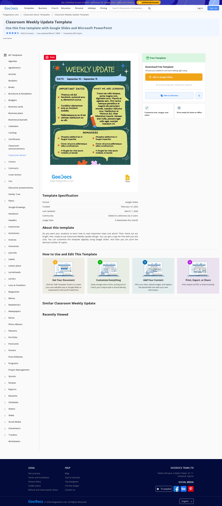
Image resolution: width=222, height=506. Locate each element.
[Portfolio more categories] (5, 337)
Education (66, 8)
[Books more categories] (5, 87)
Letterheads (14, 272)
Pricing (103, 8)
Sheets (11, 408)
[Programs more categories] (5, 364)
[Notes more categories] (5, 318)
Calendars (13, 126)
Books (11, 87)
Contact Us (70, 489)
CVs (10, 181)
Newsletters (14, 304)
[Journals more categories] (5, 253)
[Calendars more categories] (5, 126)
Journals (12, 252)
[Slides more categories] (5, 416)
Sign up (213, 8)
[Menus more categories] (5, 298)
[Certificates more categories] (5, 139)
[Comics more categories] (5, 162)
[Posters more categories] (5, 351)
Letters (12, 278)
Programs (13, 363)
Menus (11, 298)
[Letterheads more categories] (5, 272)
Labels (11, 259)
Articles (12, 74)
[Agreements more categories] (5, 68)
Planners (12, 330)
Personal (79, 8)
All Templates (13, 55)
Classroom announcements (16, 147)
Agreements (14, 67)
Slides (11, 415)
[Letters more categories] (5, 279)
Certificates (14, 139)
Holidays (92, 8)
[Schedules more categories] (5, 403)
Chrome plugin (72, 485)
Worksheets (14, 441)
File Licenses (34, 473)
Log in (200, 8)
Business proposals (17, 119)
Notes (11, 317)
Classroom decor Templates (37, 14)
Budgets (12, 100)
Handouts (13, 213)
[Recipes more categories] (5, 383)
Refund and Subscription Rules (43, 489)
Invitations (13, 233)
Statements (14, 428)
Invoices (12, 239)
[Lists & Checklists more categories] (5, 285)
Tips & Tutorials (72, 477)
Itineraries (13, 246)
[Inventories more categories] (5, 227)
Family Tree (14, 194)
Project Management (18, 369)
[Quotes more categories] (5, 377)
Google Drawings (16, 207)
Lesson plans (14, 265)
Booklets (12, 80)
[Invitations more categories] (5, 233)
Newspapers (14, 311)
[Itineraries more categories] (5, 246)
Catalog (12, 132)
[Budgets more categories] (5, 100)
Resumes (12, 395)
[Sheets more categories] (5, 409)
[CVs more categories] (5, 181)
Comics (12, 161)
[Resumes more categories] (5, 396)
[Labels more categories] (5, 259)
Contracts (13, 168)
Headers (12, 220)
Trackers (12, 434)
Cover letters (14, 174)
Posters (12, 350)
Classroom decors (17, 155)
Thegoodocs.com (11, 14)
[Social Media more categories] (5, 422)
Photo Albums (15, 324)
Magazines (13, 291)
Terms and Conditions (38, 477)
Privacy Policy (34, 481)
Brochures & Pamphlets (20, 93)
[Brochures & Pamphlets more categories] (5, 94)
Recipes (12, 382)
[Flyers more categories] (5, 201)
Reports (12, 389)
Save (50, 57)
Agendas (12, 61)
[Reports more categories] (5, 390)
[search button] (149, 8)
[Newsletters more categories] (5, 305)
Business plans (15, 113)
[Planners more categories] (5, 331)
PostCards (13, 343)
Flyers (11, 200)
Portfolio (12, 337)
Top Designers (72, 481)
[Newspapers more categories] (5, 311)
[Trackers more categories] (5, 435)
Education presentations (20, 187)
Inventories (14, 226)
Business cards (15, 106)
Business (43, 8)
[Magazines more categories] (5, 292)
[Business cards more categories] (5, 107)
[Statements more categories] (5, 429)
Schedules (13, 402)
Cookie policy (34, 485)
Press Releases (15, 356)
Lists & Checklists (16, 285)
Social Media (14, 421)
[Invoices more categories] (5, 240)
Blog (67, 473)
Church (55, 8)
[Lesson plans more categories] (5, 266)
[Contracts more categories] (5, 168)
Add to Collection (169, 95)
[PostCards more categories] (5, 344)
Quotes (12, 376)
